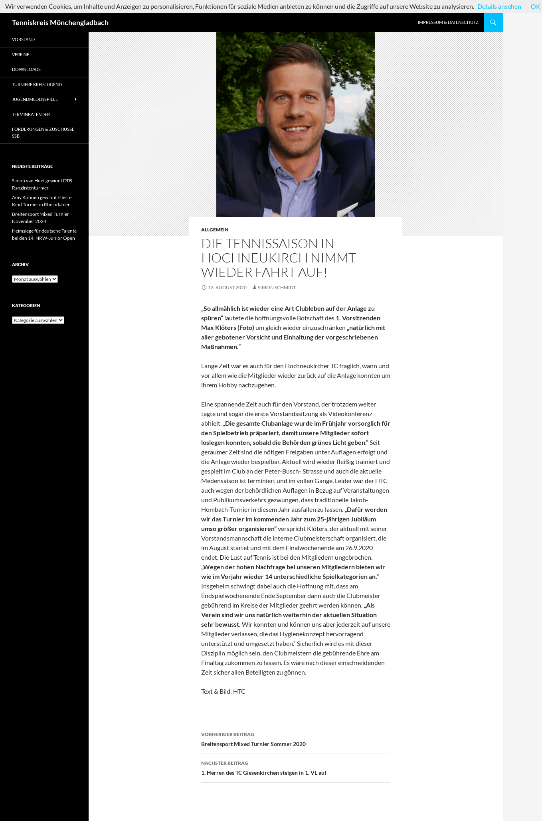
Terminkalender (31, 114)
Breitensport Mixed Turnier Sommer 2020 (295, 738)
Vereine (20, 54)
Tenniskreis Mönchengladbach (60, 22)
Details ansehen (499, 6)
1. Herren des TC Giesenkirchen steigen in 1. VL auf (295, 767)
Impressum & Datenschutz (448, 22)
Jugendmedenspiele (35, 99)
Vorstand (23, 39)
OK (535, 6)
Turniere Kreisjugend (37, 84)
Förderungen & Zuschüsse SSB (43, 132)
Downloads (26, 69)
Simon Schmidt (277, 287)
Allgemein (214, 230)
